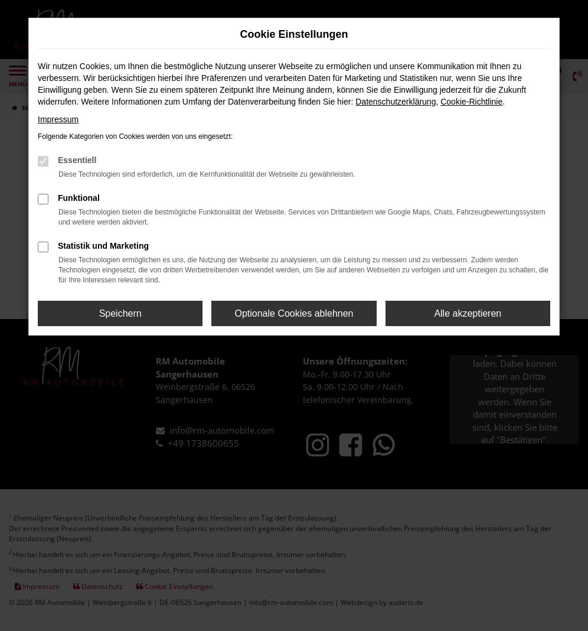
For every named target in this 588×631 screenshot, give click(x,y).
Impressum (58, 119)
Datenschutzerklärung (395, 101)
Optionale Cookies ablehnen (293, 313)
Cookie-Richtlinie (471, 101)
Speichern (120, 313)
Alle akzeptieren (467, 313)
